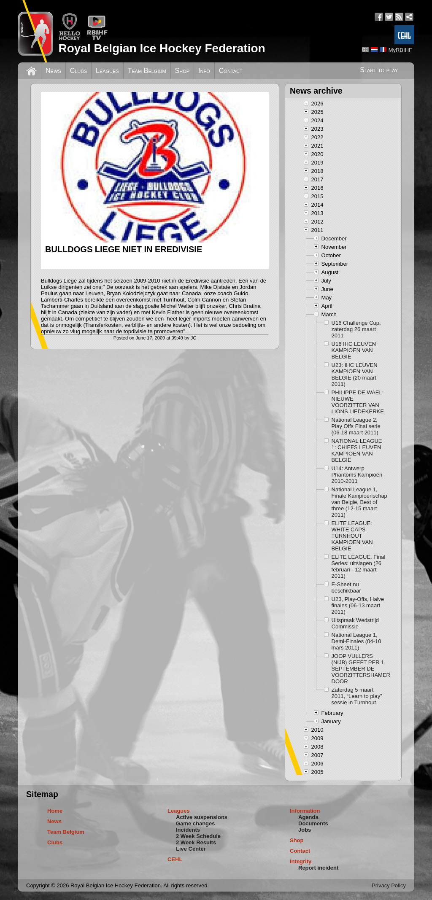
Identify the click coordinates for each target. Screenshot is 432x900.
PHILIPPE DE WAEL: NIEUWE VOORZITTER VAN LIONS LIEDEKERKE (358, 402)
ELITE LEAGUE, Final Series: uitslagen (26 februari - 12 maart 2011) (359, 566)
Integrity (300, 861)
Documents (313, 823)
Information (305, 811)
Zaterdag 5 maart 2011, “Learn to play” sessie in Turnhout (357, 696)
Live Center (191, 849)
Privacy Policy (389, 885)
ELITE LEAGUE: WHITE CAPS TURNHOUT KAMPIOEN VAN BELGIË (352, 536)
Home (54, 811)
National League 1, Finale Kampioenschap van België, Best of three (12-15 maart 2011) (359, 502)
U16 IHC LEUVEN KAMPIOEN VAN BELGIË (354, 350)
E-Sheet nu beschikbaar (346, 587)
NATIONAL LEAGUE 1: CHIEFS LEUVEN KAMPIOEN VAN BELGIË (357, 450)
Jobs (304, 830)
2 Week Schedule (198, 836)
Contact (231, 70)
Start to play (379, 69)
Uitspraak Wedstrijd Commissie (355, 623)
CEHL (174, 859)
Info (204, 70)
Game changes (195, 823)
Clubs (78, 70)
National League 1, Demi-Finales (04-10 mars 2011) (356, 641)
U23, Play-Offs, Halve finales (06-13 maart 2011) (358, 605)
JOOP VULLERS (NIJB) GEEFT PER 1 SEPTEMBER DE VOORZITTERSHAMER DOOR (360, 668)
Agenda (308, 817)
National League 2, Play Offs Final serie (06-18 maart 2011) (356, 426)
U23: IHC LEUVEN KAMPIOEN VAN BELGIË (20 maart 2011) (355, 374)
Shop (182, 70)
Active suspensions (201, 817)
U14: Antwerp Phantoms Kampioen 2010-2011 (357, 474)
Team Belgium (147, 70)
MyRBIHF (400, 50)
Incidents (188, 830)
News (53, 70)
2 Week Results (196, 842)
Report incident (318, 868)
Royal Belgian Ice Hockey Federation (161, 48)
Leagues (107, 70)
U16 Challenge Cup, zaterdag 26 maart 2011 (356, 329)
